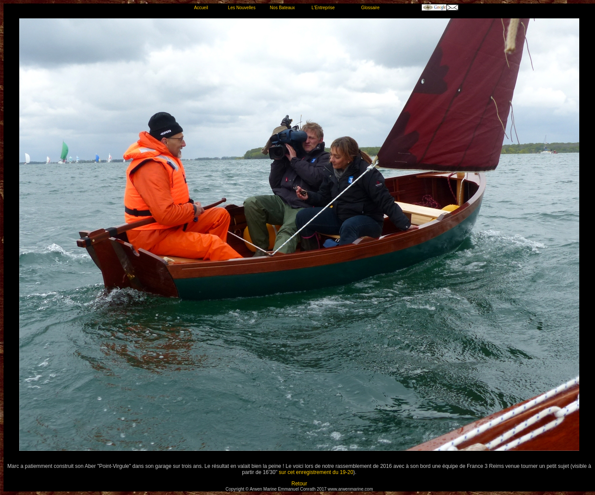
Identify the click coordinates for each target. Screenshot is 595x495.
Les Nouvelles (242, 7)
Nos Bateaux (282, 7)
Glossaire (370, 7)
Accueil (201, 7)
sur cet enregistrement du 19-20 (316, 472)
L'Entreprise (323, 7)
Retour (299, 484)
